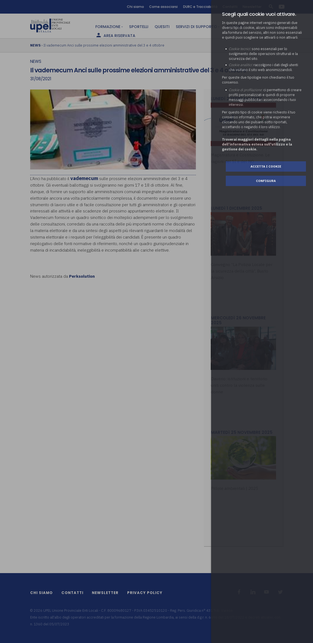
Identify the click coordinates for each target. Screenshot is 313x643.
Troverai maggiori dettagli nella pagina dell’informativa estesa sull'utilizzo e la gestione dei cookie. (257, 144)
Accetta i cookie (266, 166)
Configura (266, 181)
